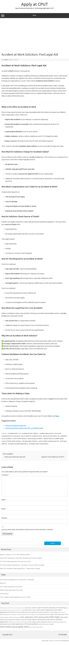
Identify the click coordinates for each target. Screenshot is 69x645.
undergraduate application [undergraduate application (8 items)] (59, 622)
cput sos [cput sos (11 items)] (35, 612)
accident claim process (47, 433)
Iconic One (45, 640)
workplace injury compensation (38, 443)
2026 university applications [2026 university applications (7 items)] (17, 607)
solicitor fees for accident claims (53, 438)
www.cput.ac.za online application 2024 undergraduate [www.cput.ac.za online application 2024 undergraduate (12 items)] (19, 624)
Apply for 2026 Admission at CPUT (53, 457)
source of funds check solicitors (11, 441)
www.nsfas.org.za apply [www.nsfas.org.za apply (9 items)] (46, 624)
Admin (6, 60)
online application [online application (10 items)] (9, 619)
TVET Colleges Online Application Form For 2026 (15, 597)
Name (4, 500)
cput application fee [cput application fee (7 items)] (17, 610)
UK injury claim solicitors (30, 441)
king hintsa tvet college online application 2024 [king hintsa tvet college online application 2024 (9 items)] (54, 614)
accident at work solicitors (30, 433)
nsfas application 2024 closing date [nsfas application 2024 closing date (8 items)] (10, 617)
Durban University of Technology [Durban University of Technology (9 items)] (48, 612)
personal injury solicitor (35, 438)
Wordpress (65, 640)
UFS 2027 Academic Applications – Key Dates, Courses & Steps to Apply (22, 565)
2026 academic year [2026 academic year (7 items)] (5, 607)
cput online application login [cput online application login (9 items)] (22, 612)
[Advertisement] (34, 35)
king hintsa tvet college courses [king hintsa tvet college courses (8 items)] (30, 614)
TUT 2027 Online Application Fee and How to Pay (15, 561)
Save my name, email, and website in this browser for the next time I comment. (27, 529)
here (57, 416)
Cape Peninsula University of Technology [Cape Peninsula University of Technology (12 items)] (51, 608)
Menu (34, 15)
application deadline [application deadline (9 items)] (31, 607)
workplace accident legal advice (18, 443)
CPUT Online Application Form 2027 (11, 586)
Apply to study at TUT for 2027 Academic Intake (15, 554)
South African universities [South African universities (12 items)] (36, 619)
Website (4, 518)
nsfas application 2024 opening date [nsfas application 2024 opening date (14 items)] (34, 617)
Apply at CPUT (34, 4)
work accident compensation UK (49, 441)
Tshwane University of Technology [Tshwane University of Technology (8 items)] (18, 622)
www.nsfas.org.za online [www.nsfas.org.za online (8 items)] (36, 627)
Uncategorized (13, 433)
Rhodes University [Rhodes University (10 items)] (21, 619)
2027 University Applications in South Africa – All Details (17, 579)
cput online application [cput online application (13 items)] (45, 610)
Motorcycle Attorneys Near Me (15, 425)
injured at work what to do (51, 436)
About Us (3, 583)
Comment (5, 475)
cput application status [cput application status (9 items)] (29, 610)
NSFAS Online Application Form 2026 (11, 590)
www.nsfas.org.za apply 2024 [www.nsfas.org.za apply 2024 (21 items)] (14, 626)
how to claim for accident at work (31, 436)
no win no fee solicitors (19, 438)
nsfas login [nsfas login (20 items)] (54, 617)
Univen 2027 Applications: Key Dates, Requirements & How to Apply (21, 558)
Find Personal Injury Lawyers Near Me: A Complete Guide (24, 428)
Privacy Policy (4, 593)
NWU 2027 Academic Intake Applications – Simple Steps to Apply (20, 568)
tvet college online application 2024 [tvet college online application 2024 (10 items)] (40, 622)
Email (4, 509)
